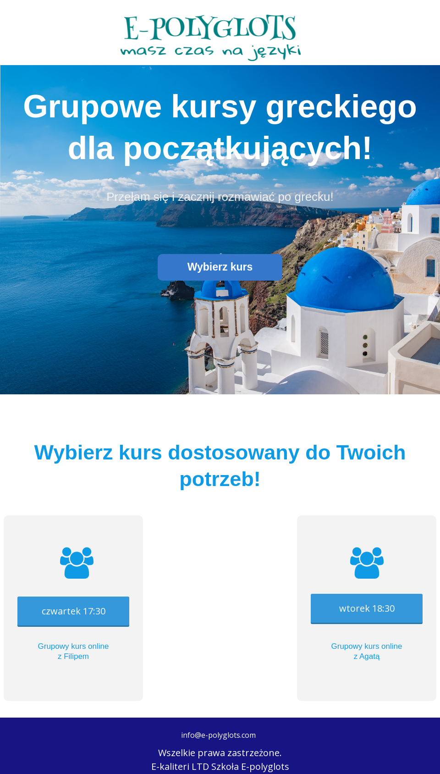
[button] (220, 267)
